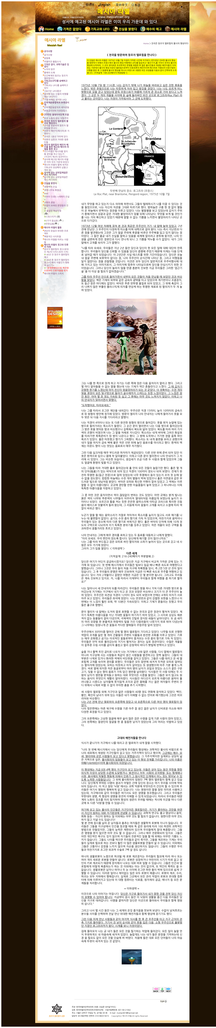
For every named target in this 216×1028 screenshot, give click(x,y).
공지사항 (48, 55)
